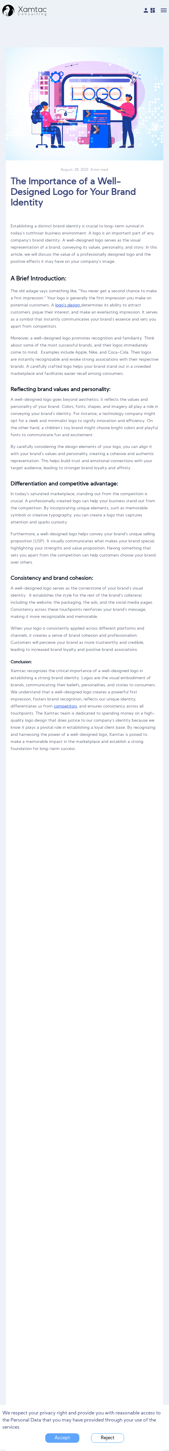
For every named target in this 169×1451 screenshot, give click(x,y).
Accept (62, 1438)
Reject (107, 1438)
